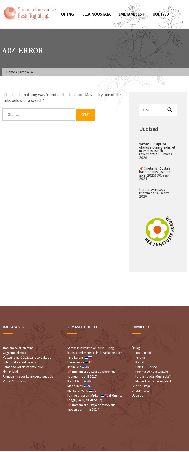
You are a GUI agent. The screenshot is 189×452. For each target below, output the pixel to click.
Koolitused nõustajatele (151, 371)
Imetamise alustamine (18, 348)
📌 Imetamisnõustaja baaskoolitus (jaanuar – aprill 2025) (156, 172)
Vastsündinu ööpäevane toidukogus (28, 357)
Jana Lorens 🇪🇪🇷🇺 (79, 357)
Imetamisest (131, 14)
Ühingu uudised (146, 367)
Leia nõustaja (96, 14)
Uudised (161, 14)
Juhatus (140, 357)
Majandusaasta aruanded (153, 381)
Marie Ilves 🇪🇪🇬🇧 (79, 386)
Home (10, 72)
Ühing (67, 14)
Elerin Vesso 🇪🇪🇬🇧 (79, 362)
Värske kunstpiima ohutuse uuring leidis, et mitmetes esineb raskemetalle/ (157, 149)
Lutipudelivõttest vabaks (19, 362)
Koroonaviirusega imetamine (152, 191)
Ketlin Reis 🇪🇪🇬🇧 (78, 367)
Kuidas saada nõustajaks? (153, 376)
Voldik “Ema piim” (15, 381)
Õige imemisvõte (14, 353)
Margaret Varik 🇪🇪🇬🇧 (82, 390)
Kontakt (140, 362)
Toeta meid (143, 353)
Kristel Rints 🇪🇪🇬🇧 (79, 381)
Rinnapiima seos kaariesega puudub (28, 376)
